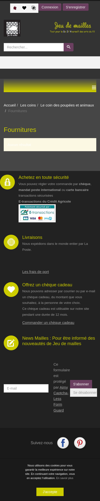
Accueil (10, 105)
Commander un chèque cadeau (48, 322)
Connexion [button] (50, 7)
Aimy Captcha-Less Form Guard (61, 398)
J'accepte (50, 493)
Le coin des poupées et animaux (67, 105)
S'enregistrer (75, 7)
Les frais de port (35, 272)
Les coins (28, 105)
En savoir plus (64, 478)
